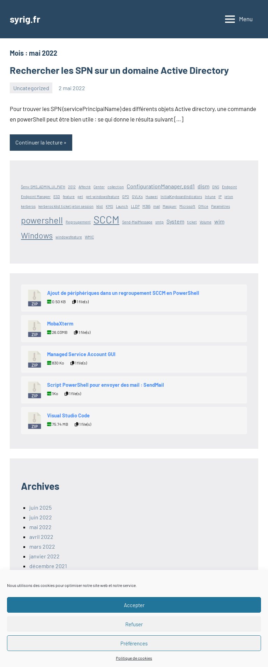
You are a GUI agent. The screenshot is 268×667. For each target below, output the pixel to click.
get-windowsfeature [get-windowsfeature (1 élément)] (102, 196)
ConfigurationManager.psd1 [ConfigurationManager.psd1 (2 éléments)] (161, 186)
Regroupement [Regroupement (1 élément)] (78, 222)
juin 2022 (40, 517)
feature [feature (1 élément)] (69, 196)
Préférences (134, 643)
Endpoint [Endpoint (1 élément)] (229, 187)
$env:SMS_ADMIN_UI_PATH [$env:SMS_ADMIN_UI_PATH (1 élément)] (43, 187)
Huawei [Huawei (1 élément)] (152, 196)
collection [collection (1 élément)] (115, 187)
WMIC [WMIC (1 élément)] (89, 237)
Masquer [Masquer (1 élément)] (170, 206)
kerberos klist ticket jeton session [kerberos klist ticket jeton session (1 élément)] (66, 206)
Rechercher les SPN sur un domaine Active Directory (123, 70)
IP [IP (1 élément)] (220, 196)
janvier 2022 (44, 556)
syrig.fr (26, 19)
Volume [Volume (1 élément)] (205, 222)
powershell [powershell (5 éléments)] (42, 219)
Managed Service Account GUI (81, 354)
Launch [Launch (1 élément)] (122, 206)
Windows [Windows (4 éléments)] (37, 236)
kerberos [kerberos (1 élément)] (28, 206)
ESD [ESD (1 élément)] (56, 196)
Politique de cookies (134, 658)
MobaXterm (60, 323)
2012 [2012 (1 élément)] (72, 187)
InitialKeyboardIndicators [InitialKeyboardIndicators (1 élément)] (181, 196)
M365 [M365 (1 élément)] (146, 206)
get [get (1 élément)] (80, 196)
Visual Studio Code (68, 415)
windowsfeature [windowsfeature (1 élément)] (68, 237)
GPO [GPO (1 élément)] (125, 196)
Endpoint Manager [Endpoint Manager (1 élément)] (36, 196)
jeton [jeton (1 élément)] (228, 196)
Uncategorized (31, 88)
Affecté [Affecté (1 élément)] (85, 187)
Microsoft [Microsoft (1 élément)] (187, 206)
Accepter (134, 605)
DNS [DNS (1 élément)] (215, 187)
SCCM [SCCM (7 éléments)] (106, 219)
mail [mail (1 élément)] (156, 206)
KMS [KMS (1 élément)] (109, 206)
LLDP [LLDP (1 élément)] (135, 206)
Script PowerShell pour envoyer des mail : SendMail (105, 385)
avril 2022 (41, 536)
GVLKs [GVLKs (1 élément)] (137, 196)
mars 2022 (42, 546)
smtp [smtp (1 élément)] (159, 222)
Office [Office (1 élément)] (203, 206)
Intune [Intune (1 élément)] (210, 196)
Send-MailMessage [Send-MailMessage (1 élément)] (137, 222)
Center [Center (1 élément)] (99, 187)
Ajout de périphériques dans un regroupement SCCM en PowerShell (123, 293)
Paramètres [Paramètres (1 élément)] (220, 206)
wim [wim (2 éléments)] (219, 221)
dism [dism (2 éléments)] (203, 186)
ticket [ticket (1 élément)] (192, 222)
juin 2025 (40, 507)
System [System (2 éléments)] (175, 221)
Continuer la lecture (39, 142)
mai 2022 (40, 527)
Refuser (134, 624)
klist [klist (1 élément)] (99, 206)
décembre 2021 (48, 566)
